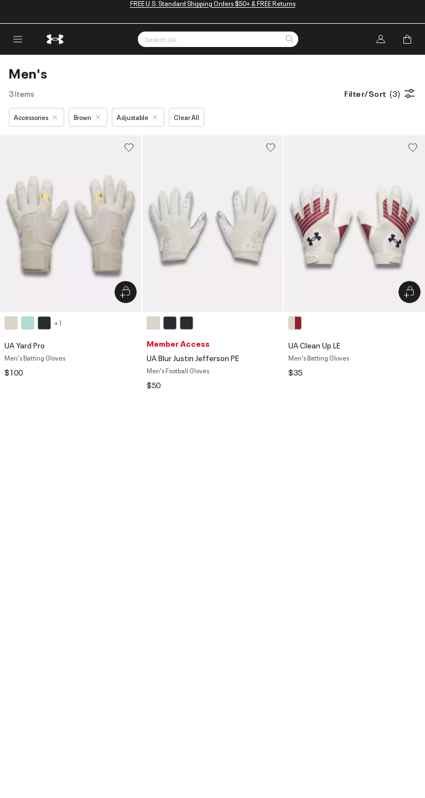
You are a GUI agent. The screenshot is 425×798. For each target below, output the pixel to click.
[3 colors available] (171, 323)
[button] (289, 39)
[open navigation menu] (17, 39)
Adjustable (137, 117)
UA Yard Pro (24, 345)
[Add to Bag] (407, 39)
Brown (87, 117)
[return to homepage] (55, 39)
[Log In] (380, 39)
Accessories (35, 117)
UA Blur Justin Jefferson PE (193, 357)
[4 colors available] (33, 323)
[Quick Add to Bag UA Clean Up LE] (409, 292)
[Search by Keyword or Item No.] (218, 39)
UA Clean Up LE (314, 345)
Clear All (186, 117)
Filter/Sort (380, 93)
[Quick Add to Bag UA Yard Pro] (126, 292)
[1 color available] (296, 323)
